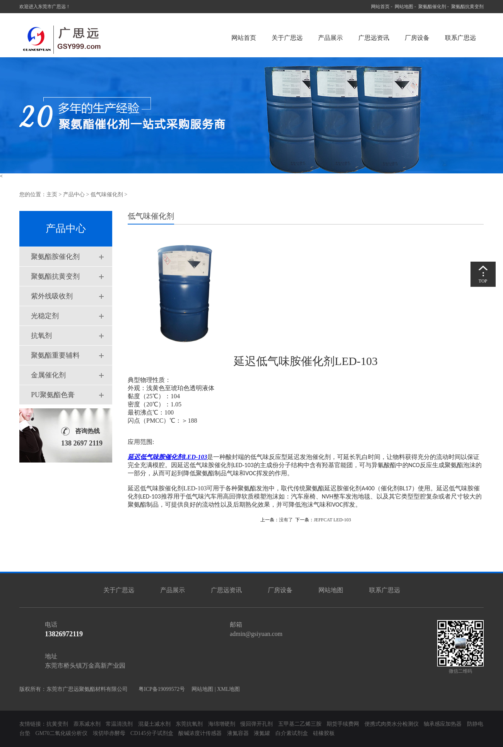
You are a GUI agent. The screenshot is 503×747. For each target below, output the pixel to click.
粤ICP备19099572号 (159, 689)
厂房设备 (417, 37)
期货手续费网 (343, 724)
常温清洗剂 (119, 724)
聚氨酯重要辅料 (55, 355)
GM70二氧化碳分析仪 (62, 733)
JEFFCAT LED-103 (332, 520)
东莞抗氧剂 (189, 724)
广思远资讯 (373, 37)
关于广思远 (287, 37)
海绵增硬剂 (221, 724)
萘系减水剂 (88, 724)
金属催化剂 (48, 375)
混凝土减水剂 (154, 724)
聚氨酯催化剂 (432, 6)
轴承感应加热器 (443, 724)
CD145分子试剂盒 (151, 733)
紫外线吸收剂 (52, 296)
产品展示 (330, 37)
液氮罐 (262, 733)
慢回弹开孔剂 (256, 724)
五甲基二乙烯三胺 (300, 724)
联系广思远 (460, 37)
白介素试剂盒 (292, 733)
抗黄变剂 (57, 724)
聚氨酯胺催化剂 (55, 256)
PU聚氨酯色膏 (53, 395)
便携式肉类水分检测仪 (391, 724)
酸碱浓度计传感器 (200, 733)
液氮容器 (238, 733)
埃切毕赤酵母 (109, 733)
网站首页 (380, 6)
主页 (51, 194)
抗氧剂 (41, 335)
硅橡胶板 (324, 733)
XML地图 (228, 689)
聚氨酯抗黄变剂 (467, 6)
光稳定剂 (45, 316)
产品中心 (74, 194)
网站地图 (404, 6)
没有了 (286, 520)
